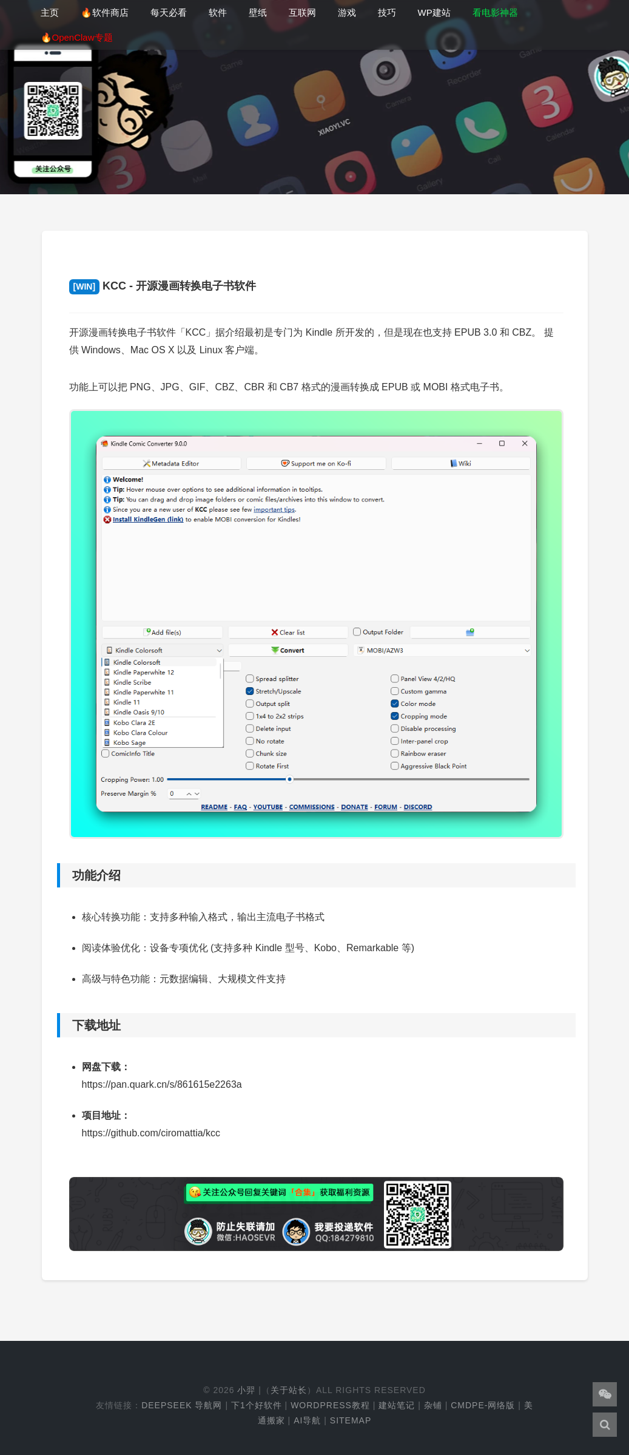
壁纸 (258, 12)
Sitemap (350, 1420)
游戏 (347, 12)
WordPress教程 (330, 1405)
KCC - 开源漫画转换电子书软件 (163, 286)
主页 (50, 12)
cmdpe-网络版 (483, 1405)
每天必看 (168, 12)
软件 (218, 12)
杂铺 (433, 1405)
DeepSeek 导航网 (181, 1405)
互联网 (302, 12)
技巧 (387, 12)
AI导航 (307, 1420)
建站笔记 (396, 1405)
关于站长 (289, 1390)
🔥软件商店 (105, 12)
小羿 (246, 1390)
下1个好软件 (256, 1405)
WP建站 (434, 12)
